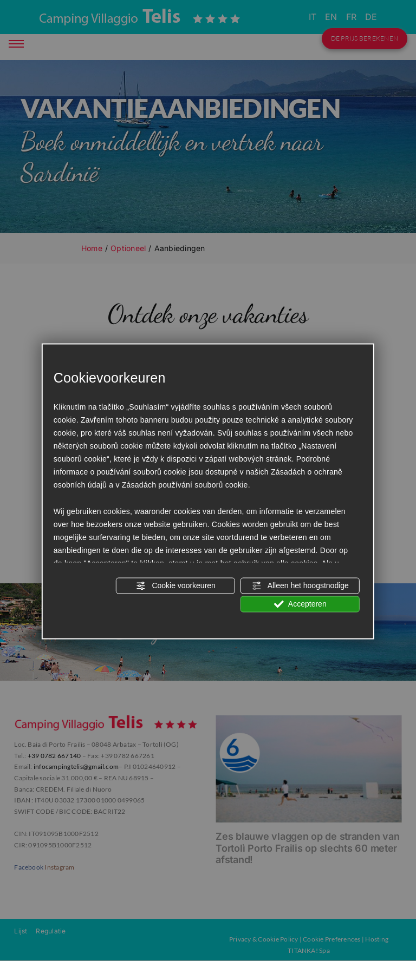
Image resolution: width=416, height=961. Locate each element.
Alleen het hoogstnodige (300, 586)
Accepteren (300, 604)
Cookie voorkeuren (175, 586)
